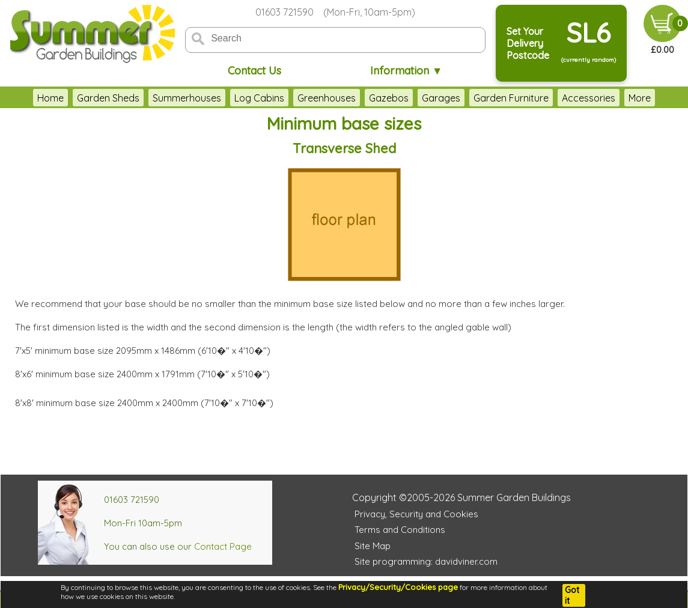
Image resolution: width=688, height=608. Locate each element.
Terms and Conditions (400, 529)
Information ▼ (406, 71)
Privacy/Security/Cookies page (398, 587)
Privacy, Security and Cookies (416, 514)
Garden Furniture (511, 98)
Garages (441, 98)
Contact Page (223, 546)
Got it (572, 595)
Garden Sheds (108, 98)
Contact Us (254, 71)
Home (50, 98)
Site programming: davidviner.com (426, 561)
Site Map (373, 546)
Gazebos (389, 98)
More (640, 98)
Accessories (588, 98)
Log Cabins (259, 98)
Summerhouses (187, 98)
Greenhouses (326, 98)
